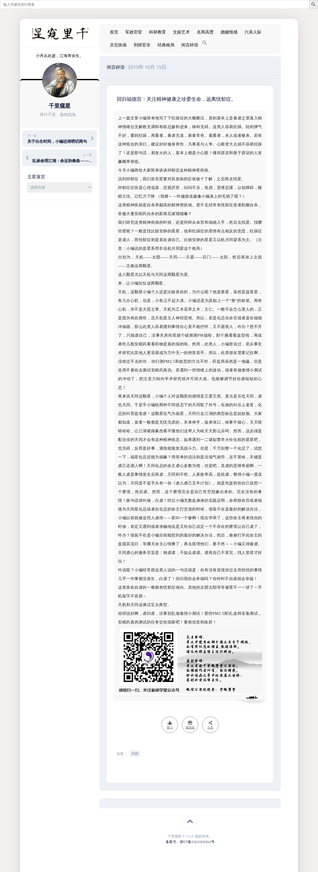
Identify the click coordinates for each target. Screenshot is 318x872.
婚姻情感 (229, 32)
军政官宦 (133, 32)
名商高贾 (205, 32)
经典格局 (166, 45)
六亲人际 (252, 32)
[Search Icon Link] (204, 43)
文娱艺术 (181, 32)
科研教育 (157, 32)
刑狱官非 (142, 45)
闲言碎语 (189, 45)
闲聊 (134, 753)
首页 (114, 32)
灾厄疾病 (118, 45)
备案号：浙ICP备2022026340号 (190, 841)
